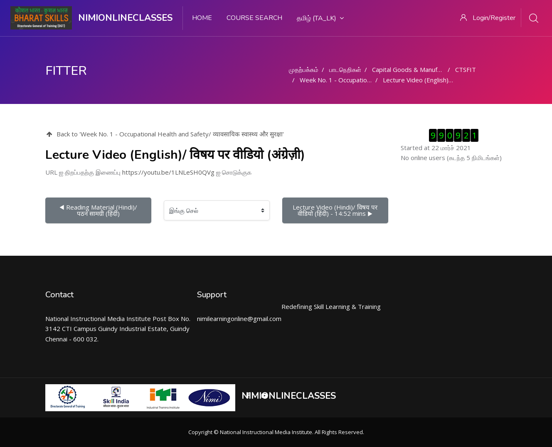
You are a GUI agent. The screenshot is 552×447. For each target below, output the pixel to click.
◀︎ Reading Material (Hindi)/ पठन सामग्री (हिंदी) (99, 210)
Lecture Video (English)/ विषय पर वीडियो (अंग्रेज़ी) (446, 80)
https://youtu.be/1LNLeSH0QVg (168, 172)
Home (202, 17)
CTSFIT (465, 69)
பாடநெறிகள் (345, 69)
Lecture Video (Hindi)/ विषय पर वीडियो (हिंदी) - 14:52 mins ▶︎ (336, 210)
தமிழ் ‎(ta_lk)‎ (320, 18)
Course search (254, 17)
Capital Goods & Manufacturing (416, 69)
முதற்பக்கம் (303, 69)
